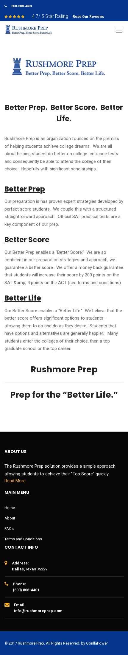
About (9, 518)
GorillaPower (97, 643)
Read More (15, 480)
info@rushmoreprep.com (38, 611)
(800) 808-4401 (26, 590)
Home (9, 507)
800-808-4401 (21, 6)
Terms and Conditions (23, 539)
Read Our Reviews (88, 17)
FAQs (9, 528)
